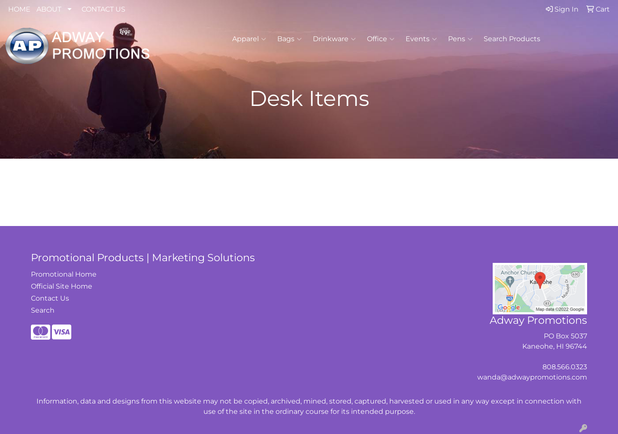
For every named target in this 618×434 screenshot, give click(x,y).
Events (421, 39)
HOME (19, 9)
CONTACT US (103, 9)
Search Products (512, 39)
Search (43, 310)
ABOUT (48, 9)
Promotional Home (64, 274)
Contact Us (50, 298)
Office (380, 39)
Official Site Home (61, 286)
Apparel (249, 39)
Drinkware (334, 39)
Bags (289, 39)
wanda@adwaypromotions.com (532, 377)
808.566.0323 (564, 367)
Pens (460, 39)
